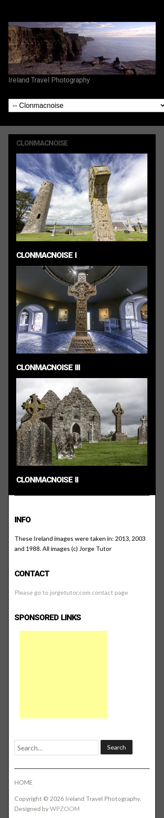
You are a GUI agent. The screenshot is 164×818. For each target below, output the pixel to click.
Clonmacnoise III (48, 367)
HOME (23, 782)
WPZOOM (65, 808)
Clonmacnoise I (46, 255)
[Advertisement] (63, 674)
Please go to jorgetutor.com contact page (71, 592)
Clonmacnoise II (47, 479)
